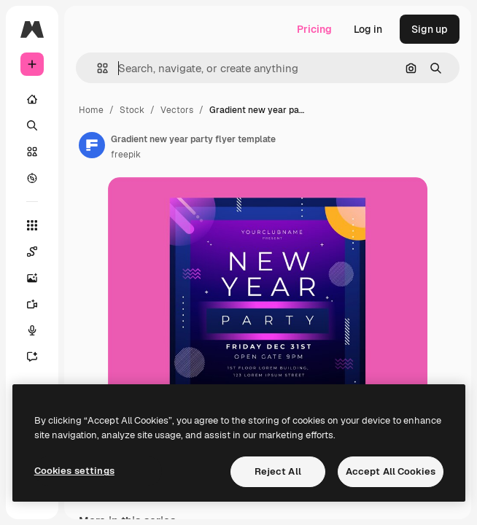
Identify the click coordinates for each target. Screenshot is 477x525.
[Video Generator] (39, 304)
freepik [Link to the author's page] (126, 154)
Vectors (176, 110)
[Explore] (32, 178)
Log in (368, 29)
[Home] (32, 99)
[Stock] (32, 151)
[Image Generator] (39, 277)
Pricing (314, 29)
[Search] (32, 125)
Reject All (278, 471)
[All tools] (32, 225)
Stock (132, 110)
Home (91, 110)
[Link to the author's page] (92, 145)
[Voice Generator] (39, 330)
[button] (97, 68)
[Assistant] (39, 356)
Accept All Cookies (390, 471)
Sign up (429, 29)
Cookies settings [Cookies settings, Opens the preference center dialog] (74, 470)
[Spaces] (39, 251)
